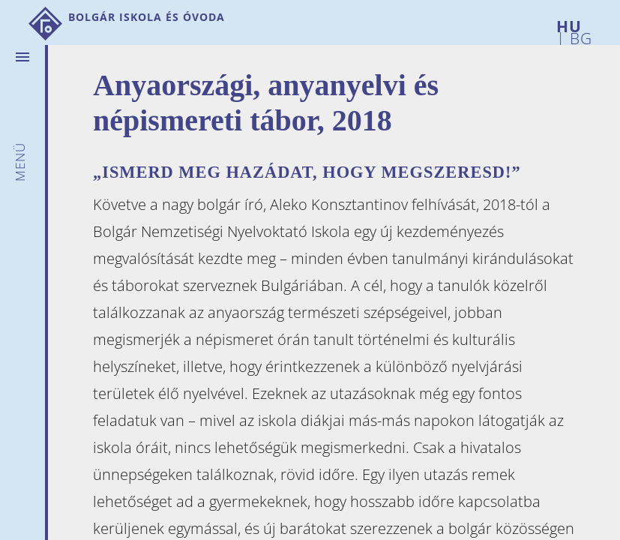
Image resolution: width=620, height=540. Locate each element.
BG (578, 35)
